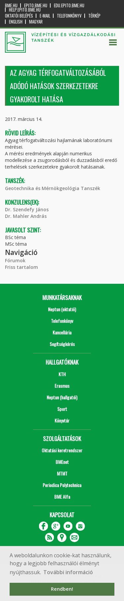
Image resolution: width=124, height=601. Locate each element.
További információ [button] (68, 572)
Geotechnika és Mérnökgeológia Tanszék (52, 188)
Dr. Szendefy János (27, 209)
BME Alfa (62, 496)
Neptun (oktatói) (62, 309)
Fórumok (15, 260)
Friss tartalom (21, 267)
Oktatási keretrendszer (62, 450)
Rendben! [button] (62, 589)
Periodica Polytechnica (62, 484)
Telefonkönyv (69, 16)
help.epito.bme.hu (25, 10)
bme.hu (11, 5)
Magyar (36, 22)
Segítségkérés (62, 343)
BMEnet (62, 461)
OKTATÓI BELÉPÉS (19, 16)
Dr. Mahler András (26, 216)
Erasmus (62, 385)
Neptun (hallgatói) (62, 397)
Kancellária (62, 332)
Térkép (94, 16)
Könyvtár (62, 420)
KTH (62, 374)
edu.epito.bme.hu (69, 5)
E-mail (45, 16)
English (15, 22)
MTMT (62, 473)
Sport (62, 408)
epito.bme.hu (35, 5)
